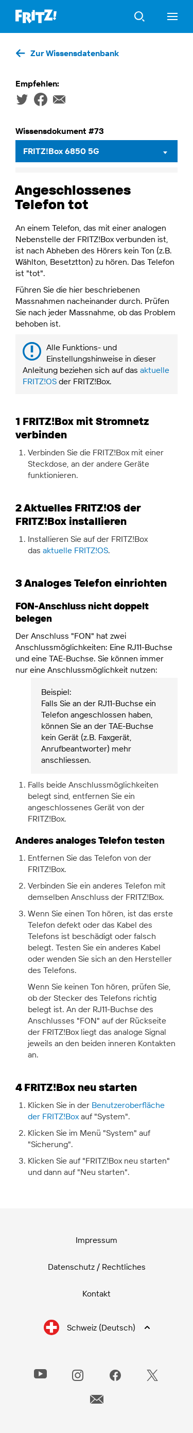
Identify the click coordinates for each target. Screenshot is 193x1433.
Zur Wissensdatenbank (74, 53)
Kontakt (96, 1293)
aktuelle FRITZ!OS (75, 550)
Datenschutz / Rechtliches (97, 1266)
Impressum (96, 1240)
